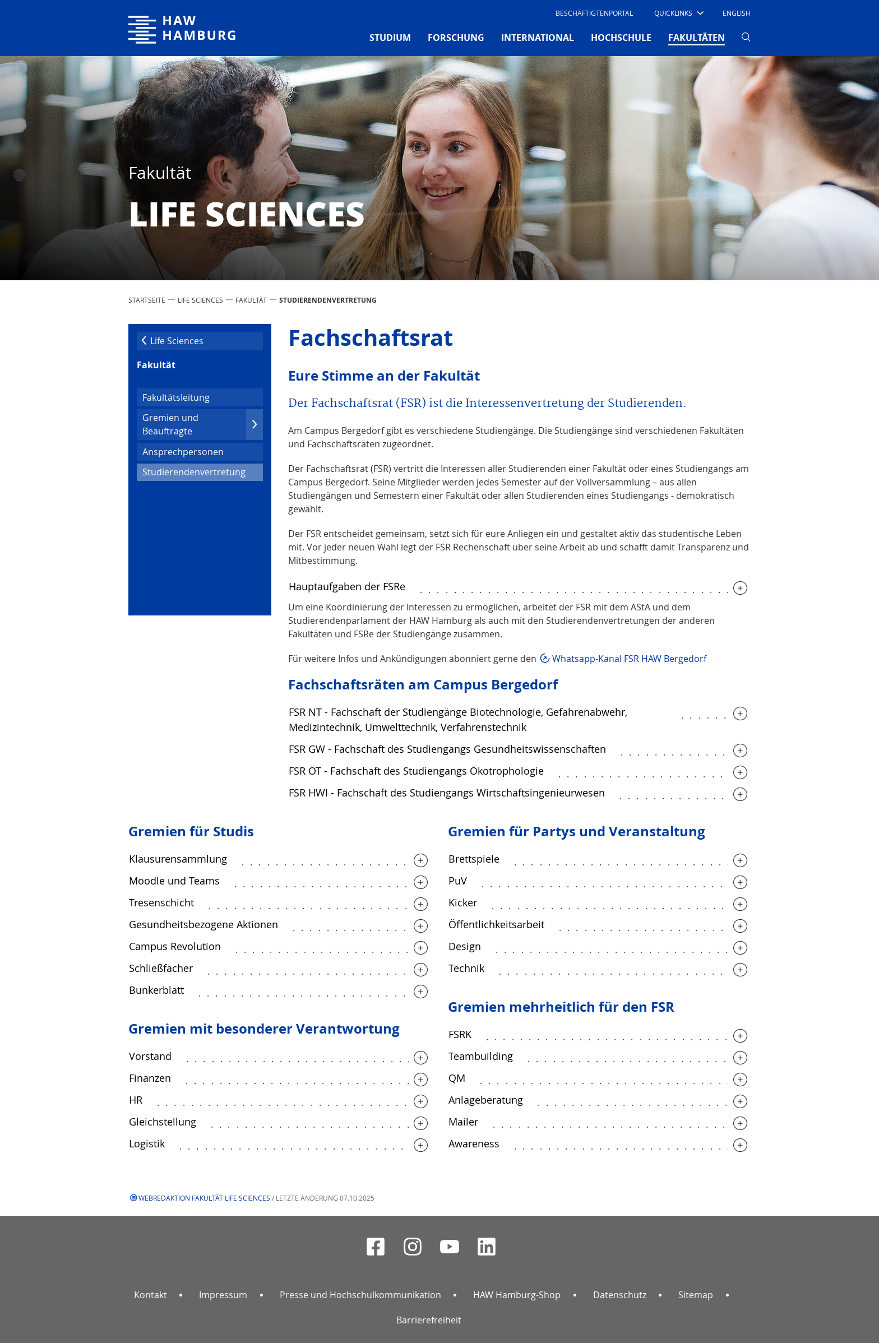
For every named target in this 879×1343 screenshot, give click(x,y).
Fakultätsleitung (176, 397)
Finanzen (150, 1078)
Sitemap (695, 1295)
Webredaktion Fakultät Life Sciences (204, 1197)
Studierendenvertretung (202, 471)
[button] (678, 12)
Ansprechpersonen (183, 452)
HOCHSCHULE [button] (621, 37)
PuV (457, 880)
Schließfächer (161, 968)
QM (456, 1078)
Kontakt (150, 1295)
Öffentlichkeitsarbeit (496, 924)
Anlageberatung (485, 1099)
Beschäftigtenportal (594, 12)
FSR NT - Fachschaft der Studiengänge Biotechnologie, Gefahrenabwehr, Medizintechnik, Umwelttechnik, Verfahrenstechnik (458, 719)
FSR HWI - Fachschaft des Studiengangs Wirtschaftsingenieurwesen (447, 792)
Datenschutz (619, 1295)
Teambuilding (480, 1056)
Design (464, 946)
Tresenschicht (161, 902)
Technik (466, 968)
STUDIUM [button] (390, 37)
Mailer (463, 1121)
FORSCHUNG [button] (456, 37)
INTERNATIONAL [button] (537, 37)
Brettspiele (473, 858)
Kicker (462, 902)
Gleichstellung (162, 1121)
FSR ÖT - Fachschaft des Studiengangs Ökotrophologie (416, 770)
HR (135, 1099)
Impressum (223, 1295)
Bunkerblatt (156, 990)
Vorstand (150, 1056)
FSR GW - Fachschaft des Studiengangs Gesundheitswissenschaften (447, 749)
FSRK (459, 1034)
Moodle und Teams (174, 880)
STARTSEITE (146, 299)
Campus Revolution (175, 946)
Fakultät (251, 299)
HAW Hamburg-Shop (517, 1295)
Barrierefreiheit (428, 1320)
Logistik (147, 1143)
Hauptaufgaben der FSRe (347, 586)
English (737, 12)
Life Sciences (200, 299)
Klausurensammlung (178, 858)
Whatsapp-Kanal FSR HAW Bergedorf (629, 658)
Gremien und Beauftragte (202, 424)
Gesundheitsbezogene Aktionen (203, 924)
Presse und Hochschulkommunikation (360, 1295)
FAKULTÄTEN (696, 37)
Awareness (473, 1143)
